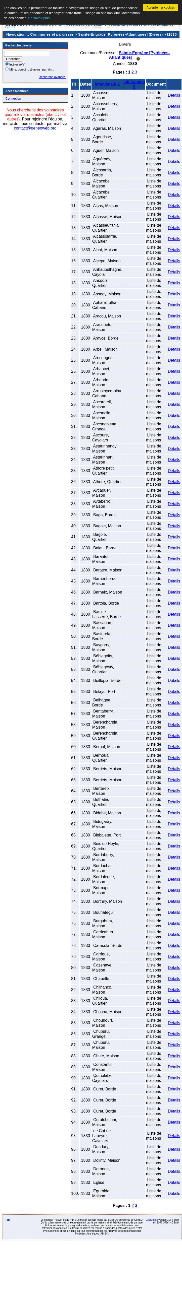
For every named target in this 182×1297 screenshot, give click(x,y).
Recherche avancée (52, 77)
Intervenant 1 (107, 84)
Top (7, 1219)
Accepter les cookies (161, 7)
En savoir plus (39, 18)
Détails (174, 95)
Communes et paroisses (52, 34)
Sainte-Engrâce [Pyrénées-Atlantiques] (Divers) (120, 34)
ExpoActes (152, 1219)
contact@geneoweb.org (35, 128)
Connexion (13, 98)
